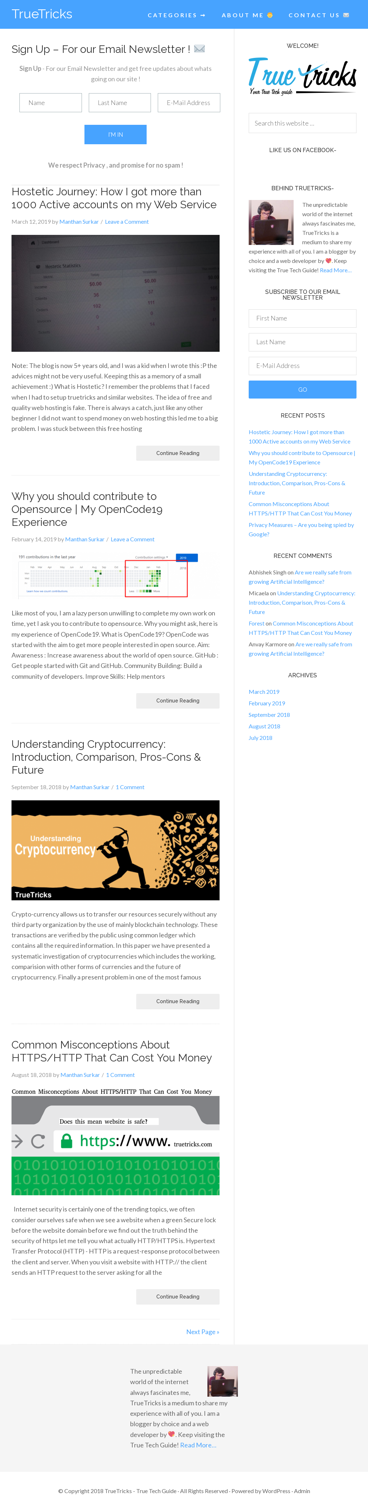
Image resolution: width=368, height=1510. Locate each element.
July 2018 (260, 737)
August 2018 (264, 726)
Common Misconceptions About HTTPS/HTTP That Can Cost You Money (112, 1051)
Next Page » (203, 1332)
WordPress (276, 1490)
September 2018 (269, 714)
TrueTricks (42, 13)
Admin (302, 1490)
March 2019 (264, 691)
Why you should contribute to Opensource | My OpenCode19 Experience (87, 509)
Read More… (336, 270)
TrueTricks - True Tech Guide (141, 1490)
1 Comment (130, 786)
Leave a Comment (127, 221)
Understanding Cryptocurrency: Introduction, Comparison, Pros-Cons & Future (106, 757)
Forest (256, 623)
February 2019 (267, 703)
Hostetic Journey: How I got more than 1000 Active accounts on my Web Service (114, 198)
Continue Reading (177, 453)
